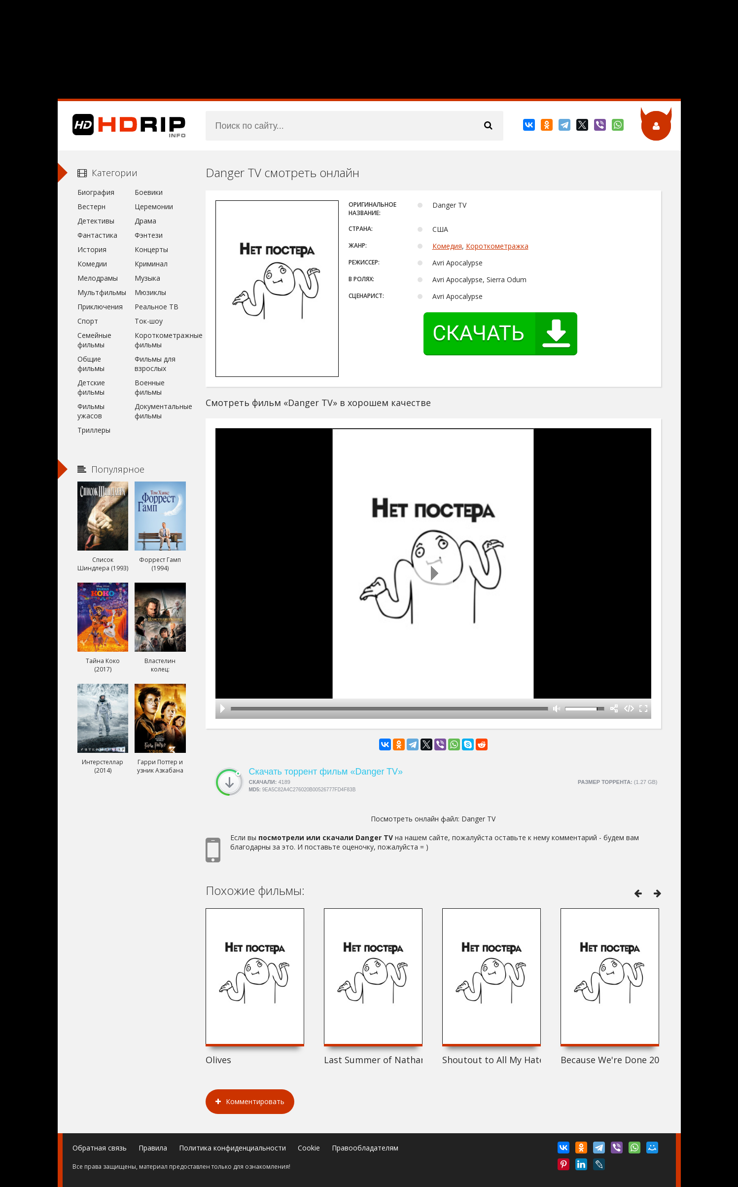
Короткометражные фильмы (160, 340)
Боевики (149, 192)
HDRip (122, 125)
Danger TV (478, 818)
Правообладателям (365, 1147)
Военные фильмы (150, 387)
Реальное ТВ (156, 306)
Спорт (87, 321)
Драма (145, 220)
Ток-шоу (149, 321)
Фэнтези (149, 235)
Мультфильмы (101, 292)
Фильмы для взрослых (155, 363)
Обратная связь (99, 1147)
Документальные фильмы (160, 411)
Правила (153, 1147)
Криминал (151, 263)
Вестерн (91, 206)
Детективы (95, 220)
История (91, 249)
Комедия (447, 246)
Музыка (147, 278)
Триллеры (93, 430)
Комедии (92, 263)
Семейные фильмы (94, 340)
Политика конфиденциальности (232, 1147)
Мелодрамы (97, 278)
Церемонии (154, 206)
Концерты (151, 249)
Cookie (309, 1147)
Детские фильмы (91, 387)
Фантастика (97, 235)
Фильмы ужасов (91, 411)
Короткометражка (497, 246)
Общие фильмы (91, 363)
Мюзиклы (150, 292)
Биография (95, 192)
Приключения (100, 306)
